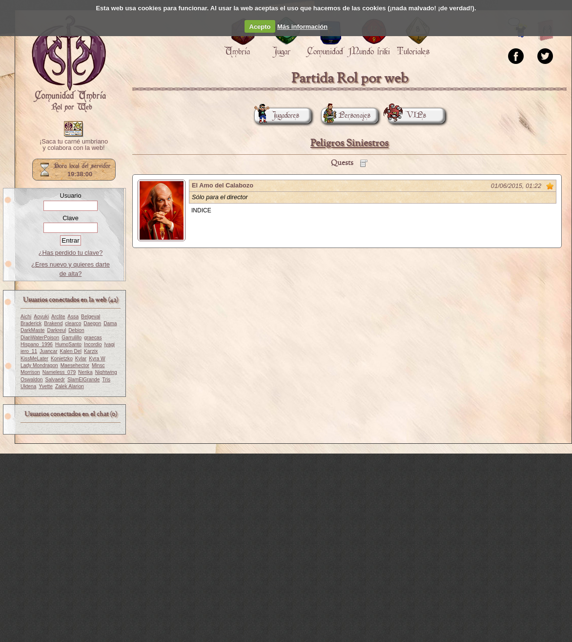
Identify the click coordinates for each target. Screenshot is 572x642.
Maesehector (75, 365)
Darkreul (56, 330)
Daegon (92, 323)
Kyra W (97, 358)
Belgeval (90, 316)
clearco (73, 323)
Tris (106, 379)
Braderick (30, 323)
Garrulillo (71, 337)
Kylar (80, 358)
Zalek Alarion (69, 386)
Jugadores (276, 115)
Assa (73, 316)
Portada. (69, 64)
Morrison (30, 372)
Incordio (93, 344)
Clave (70, 218)
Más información (302, 26)
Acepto (260, 26)
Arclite (58, 316)
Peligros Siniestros (349, 143)
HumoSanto (68, 344)
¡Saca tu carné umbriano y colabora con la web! (74, 145)
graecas (93, 337)
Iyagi (109, 344)
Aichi (25, 316)
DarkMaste (32, 330)
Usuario (70, 195)
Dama (110, 323)
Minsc (98, 365)
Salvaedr (55, 379)
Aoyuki (41, 316)
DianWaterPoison (39, 337)
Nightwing (106, 372)
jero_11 (28, 351)
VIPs (407, 115)
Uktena (28, 386)
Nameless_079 (59, 372)
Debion (76, 330)
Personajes (345, 115)
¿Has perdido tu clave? (71, 252)
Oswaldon (31, 379)
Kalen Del (71, 351)
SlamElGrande (83, 379)
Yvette (45, 386)
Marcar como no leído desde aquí (550, 186)
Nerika (85, 372)
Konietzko (62, 358)
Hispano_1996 (36, 344)
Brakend (53, 323)
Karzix (91, 351)
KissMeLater (34, 358)
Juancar (48, 351)
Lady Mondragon (39, 365)
